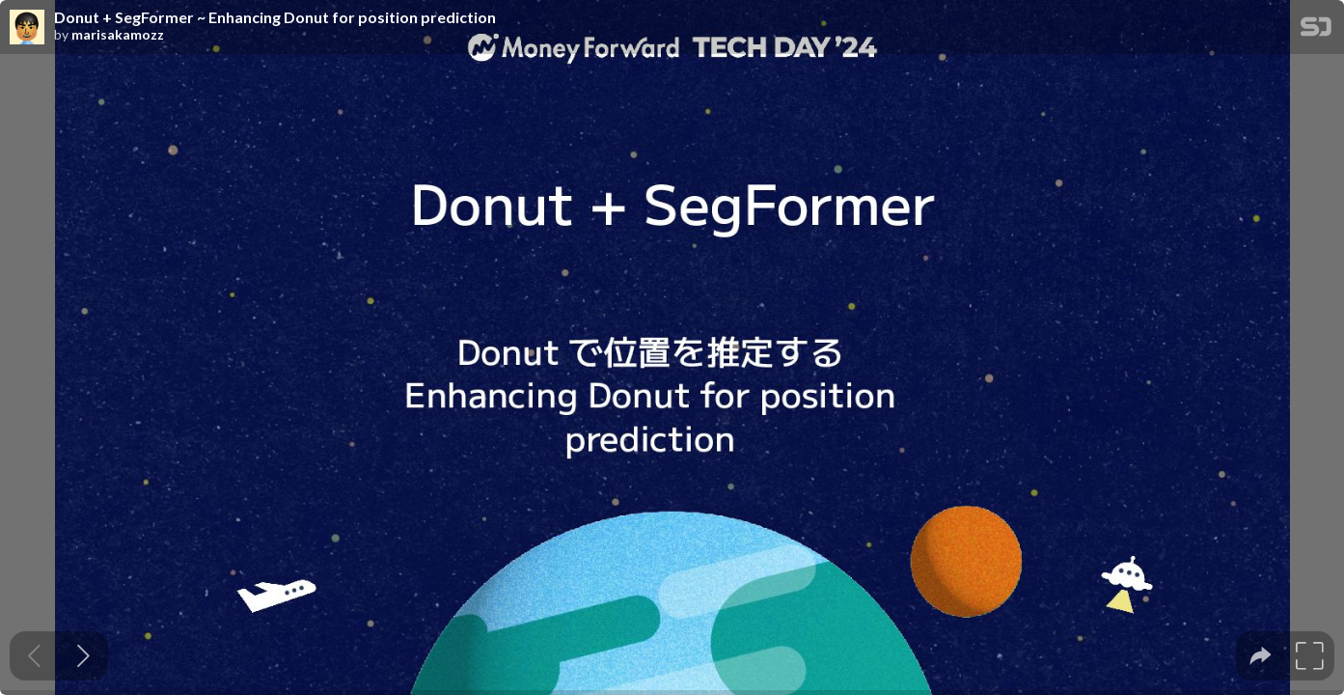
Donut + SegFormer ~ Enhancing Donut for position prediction (275, 17)
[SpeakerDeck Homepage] (1316, 30)
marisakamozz (117, 35)
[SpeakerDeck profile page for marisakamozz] (27, 28)
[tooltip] (1260, 656)
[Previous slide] (34, 656)
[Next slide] (83, 656)
